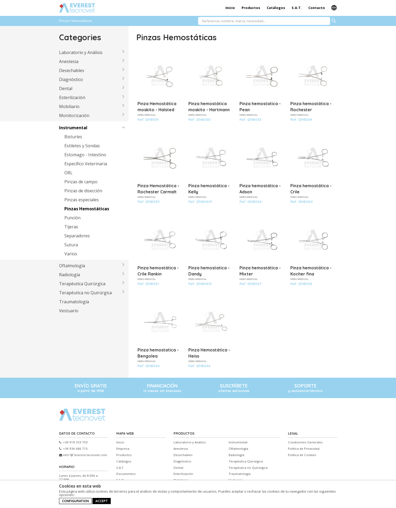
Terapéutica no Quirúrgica (85, 293)
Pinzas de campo (80, 182)
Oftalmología (72, 266)
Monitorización (74, 115)
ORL (68, 173)
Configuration (75, 501)
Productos (251, 7)
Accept (101, 501)
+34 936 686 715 (73, 449)
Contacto (316, 7)
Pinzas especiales (81, 200)
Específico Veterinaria (85, 164)
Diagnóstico (71, 79)
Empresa (122, 449)
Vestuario (68, 311)
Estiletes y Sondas (82, 146)
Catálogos (276, 7)
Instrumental (73, 128)
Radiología (69, 275)
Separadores (77, 236)
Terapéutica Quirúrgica (82, 284)
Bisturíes (73, 137)
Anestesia (68, 61)
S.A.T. (297, 7)
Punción (72, 218)
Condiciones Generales (305, 442)
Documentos (126, 474)
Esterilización (72, 97)
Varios (70, 254)
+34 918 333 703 (73, 442)
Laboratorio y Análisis (81, 52)
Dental (65, 88)
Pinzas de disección (83, 191)
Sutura (71, 245)
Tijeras (71, 227)
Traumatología (74, 302)
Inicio (230, 7)
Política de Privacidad (303, 449)
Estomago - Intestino (85, 155)
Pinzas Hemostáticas (86, 209)
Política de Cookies (302, 455)
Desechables (71, 70)
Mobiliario (69, 106)
